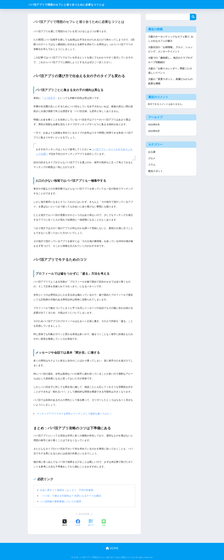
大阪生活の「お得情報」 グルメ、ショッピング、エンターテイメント (170, 49)
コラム (151, 165)
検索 (193, 17)
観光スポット (155, 172)
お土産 (151, 152)
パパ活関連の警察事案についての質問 (60, 501)
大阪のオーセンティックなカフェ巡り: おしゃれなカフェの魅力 (170, 38)
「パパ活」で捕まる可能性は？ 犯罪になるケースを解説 (70, 495)
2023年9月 (154, 125)
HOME (112, 548)
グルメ (151, 159)
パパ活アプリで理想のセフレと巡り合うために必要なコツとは (77, 4)
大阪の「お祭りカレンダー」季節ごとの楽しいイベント (170, 71)
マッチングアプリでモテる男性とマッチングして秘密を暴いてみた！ (74, 413)
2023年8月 (154, 131)
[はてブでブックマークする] (90, 523)
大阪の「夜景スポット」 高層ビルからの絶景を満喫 (170, 82)
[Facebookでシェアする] (77, 523)
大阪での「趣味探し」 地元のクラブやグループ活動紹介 (170, 60)
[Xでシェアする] (64, 523)
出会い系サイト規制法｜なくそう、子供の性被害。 (68, 489)
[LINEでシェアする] (104, 523)
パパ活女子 (49, 98)
